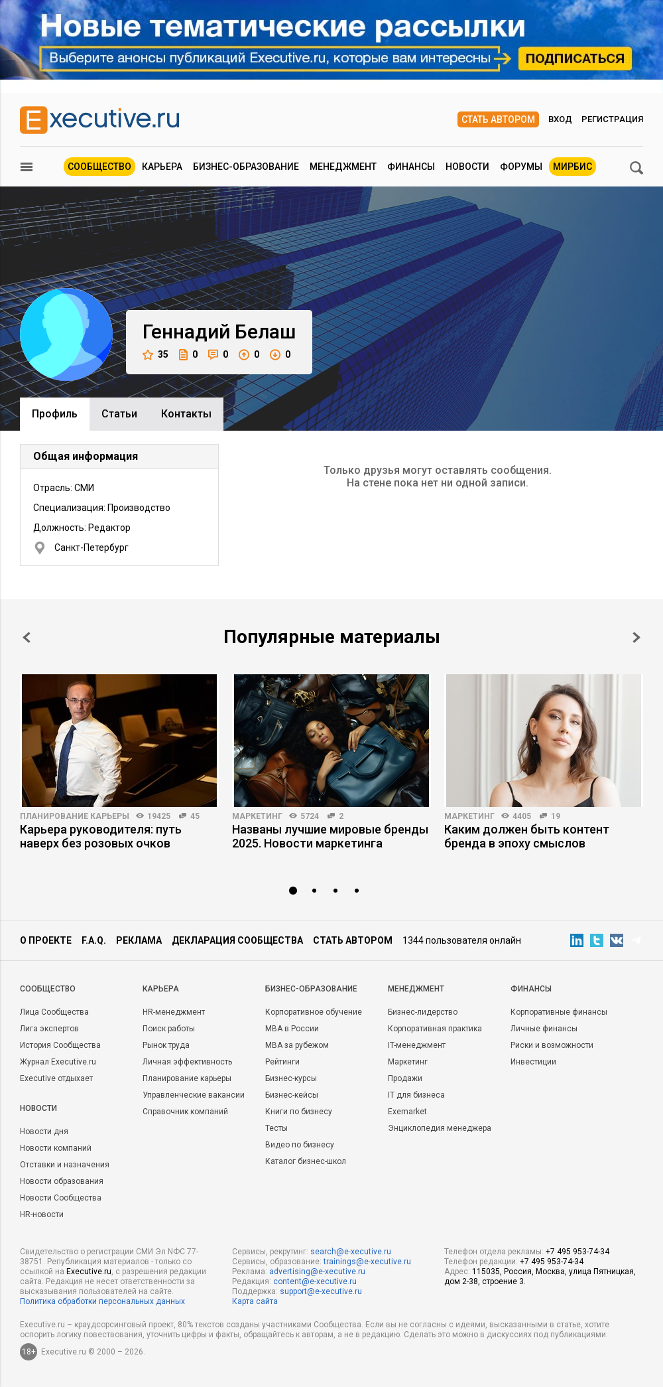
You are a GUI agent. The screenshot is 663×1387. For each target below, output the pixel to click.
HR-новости (42, 1214)
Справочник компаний (185, 1111)
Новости (467, 166)
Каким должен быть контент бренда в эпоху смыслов (526, 836)
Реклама (139, 940)
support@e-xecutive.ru (321, 1291)
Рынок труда (166, 1045)
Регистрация (612, 119)
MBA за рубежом (297, 1045)
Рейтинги (282, 1061)
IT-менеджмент (417, 1045)
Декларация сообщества (237, 940)
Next (636, 637)
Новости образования (61, 1181)
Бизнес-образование (246, 166)
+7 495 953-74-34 (577, 1251)
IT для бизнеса (416, 1095)
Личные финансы (544, 1028)
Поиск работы (169, 1028)
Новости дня (44, 1131)
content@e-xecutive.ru (315, 1281)
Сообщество (99, 166)
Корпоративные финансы (559, 1012)
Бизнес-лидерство (422, 1012)
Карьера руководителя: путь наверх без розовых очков (101, 836)
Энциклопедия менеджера (439, 1128)
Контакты (186, 413)
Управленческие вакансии (194, 1095)
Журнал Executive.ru (58, 1061)
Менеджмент (343, 166)
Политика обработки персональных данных (102, 1301)
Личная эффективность (187, 1061)
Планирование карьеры (74, 816)
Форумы (521, 166)
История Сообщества (60, 1045)
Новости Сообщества (60, 1198)
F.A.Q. (94, 940)
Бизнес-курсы (291, 1078)
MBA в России (292, 1028)
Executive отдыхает (56, 1078)
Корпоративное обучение (313, 1012)
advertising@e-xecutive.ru (317, 1271)
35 (155, 354)
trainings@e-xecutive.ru (367, 1261)
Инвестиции (533, 1061)
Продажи (405, 1078)
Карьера (162, 166)
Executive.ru (88, 1271)
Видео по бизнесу (299, 1144)
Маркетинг (257, 816)
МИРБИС (572, 166)
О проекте (46, 940)
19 (555, 816)
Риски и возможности (552, 1045)
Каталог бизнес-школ (305, 1161)
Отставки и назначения (64, 1164)
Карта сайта (255, 1301)
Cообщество (48, 988)
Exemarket (407, 1111)
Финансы (411, 166)
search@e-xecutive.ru (350, 1251)
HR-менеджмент (174, 1012)
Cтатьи (119, 413)
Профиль (55, 413)
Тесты (276, 1128)
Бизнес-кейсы (291, 1095)
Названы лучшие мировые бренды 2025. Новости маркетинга (330, 836)
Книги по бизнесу (298, 1111)
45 (195, 816)
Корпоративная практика (435, 1028)
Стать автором (498, 119)
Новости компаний (55, 1148)
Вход (560, 119)
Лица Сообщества (54, 1012)
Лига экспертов (49, 1028)
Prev (26, 637)
